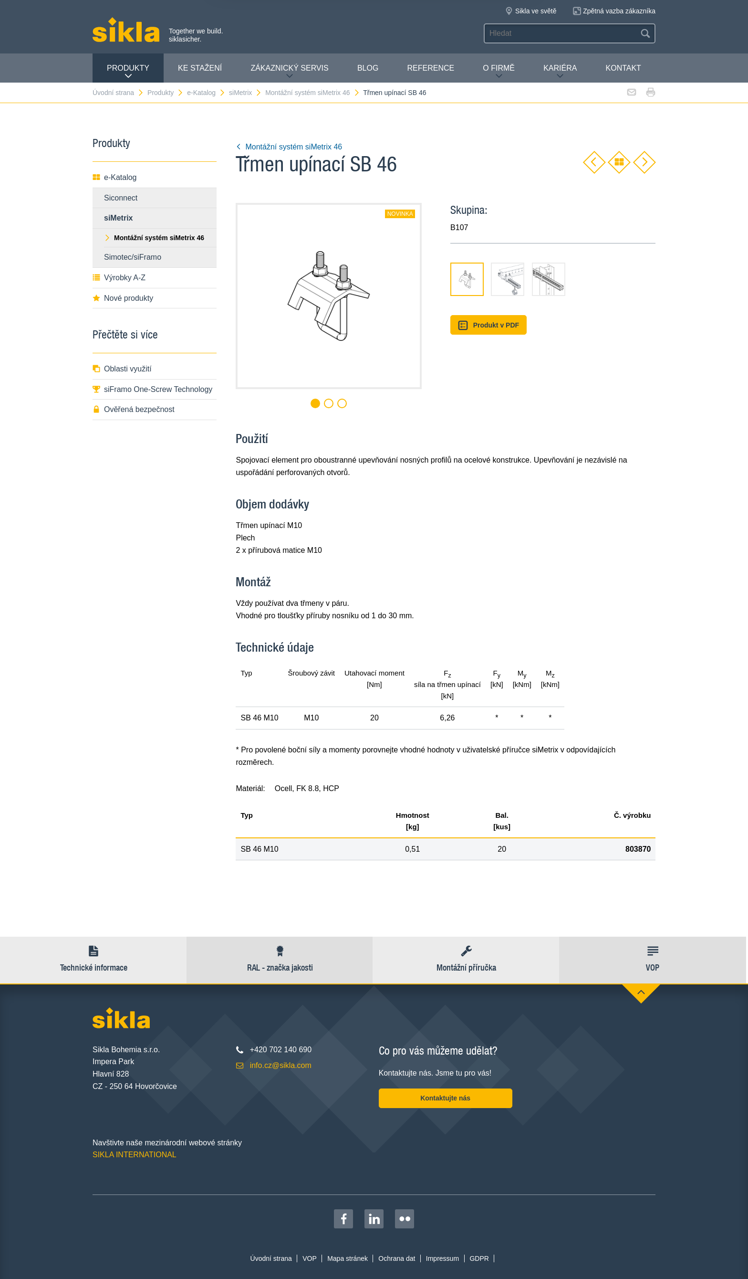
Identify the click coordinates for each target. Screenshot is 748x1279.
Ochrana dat (396, 1258)
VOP (309, 1258)
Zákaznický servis (289, 72)
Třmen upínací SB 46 (394, 92)
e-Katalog (206, 92)
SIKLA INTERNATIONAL (135, 1155)
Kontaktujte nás (445, 1098)
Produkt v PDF (488, 325)
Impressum (442, 1258)
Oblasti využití (122, 369)
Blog (367, 68)
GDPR (478, 1258)
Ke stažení (200, 68)
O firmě (499, 72)
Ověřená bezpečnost (134, 409)
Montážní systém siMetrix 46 (312, 92)
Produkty (128, 72)
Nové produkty (123, 298)
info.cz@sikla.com (281, 1065)
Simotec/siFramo (132, 257)
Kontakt (623, 68)
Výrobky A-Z (119, 278)
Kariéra (560, 72)
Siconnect (120, 198)
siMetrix (245, 92)
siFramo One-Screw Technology (152, 389)
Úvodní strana (118, 92)
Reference (430, 68)
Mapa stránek (347, 1258)
